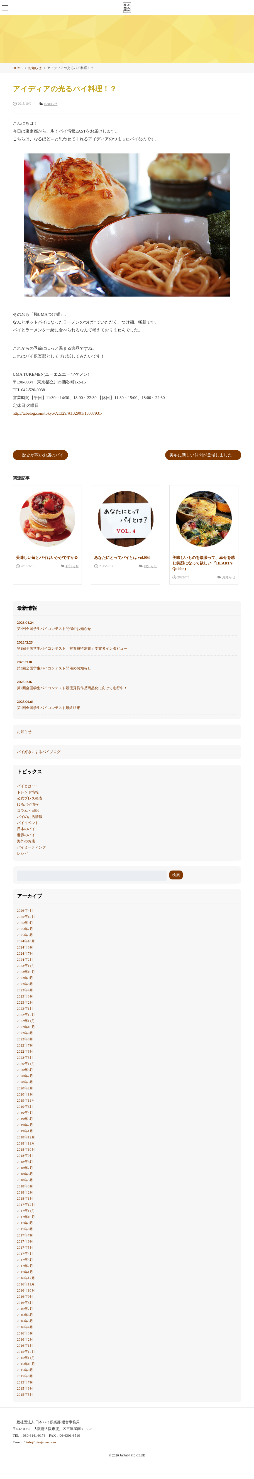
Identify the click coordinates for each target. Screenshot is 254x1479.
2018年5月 (25, 1180)
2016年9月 (25, 1296)
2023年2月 (25, 1002)
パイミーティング (31, 847)
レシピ (22, 853)
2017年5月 (25, 1247)
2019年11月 (26, 1100)
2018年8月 (25, 1162)
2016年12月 (26, 1278)
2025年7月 (25, 929)
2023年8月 (25, 984)
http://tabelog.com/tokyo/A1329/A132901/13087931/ (57, 413)
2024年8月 (25, 947)
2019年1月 (25, 1131)
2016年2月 (25, 1339)
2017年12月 (26, 1204)
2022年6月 (25, 1051)
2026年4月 (25, 910)
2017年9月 (25, 1223)
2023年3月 (25, 996)
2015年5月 (25, 1394)
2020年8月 (25, 1070)
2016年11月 (26, 1284)
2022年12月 (26, 1015)
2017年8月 (25, 1229)
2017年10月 (26, 1217)
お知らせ (72, 566)
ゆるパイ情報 (28, 804)
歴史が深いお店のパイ (43, 455)
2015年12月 (26, 1352)
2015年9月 (25, 1370)
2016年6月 (25, 1315)
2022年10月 (26, 1027)
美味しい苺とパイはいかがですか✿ (47, 558)
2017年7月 (25, 1235)
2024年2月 (25, 959)
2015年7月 (25, 1382)
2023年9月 (25, 978)
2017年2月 (25, 1266)
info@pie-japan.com (41, 1442)
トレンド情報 (28, 792)
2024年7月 (25, 953)
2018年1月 (25, 1198)
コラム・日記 (28, 810)
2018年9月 (25, 1155)
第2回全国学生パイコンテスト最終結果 (127, 704)
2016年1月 (25, 1345)
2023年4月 (25, 990)
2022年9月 (25, 1033)
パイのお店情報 (29, 817)
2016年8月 (25, 1302)
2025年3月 (25, 935)
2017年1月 (25, 1272)
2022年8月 (25, 1039)
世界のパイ (26, 835)
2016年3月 (25, 1333)
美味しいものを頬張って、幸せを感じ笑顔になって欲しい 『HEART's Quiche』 (203, 563)
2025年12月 (26, 917)
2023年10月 (26, 972)
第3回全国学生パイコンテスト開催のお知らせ (127, 625)
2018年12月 (26, 1137)
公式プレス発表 (29, 798)
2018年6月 (25, 1174)
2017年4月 (25, 1253)
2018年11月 (26, 1143)
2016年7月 (25, 1309)
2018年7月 (25, 1168)
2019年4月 (25, 1113)
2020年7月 (25, 1076)
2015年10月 (26, 1364)
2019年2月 (25, 1125)
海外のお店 (26, 841)
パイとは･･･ (27, 786)
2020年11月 (26, 1064)
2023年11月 (26, 966)
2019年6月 (25, 1106)
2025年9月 (25, 923)
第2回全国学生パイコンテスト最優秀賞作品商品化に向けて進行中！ (127, 684)
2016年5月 (25, 1321)
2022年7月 (25, 1045)
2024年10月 (26, 941)
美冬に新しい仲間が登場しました (200, 455)
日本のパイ (26, 829)
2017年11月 (26, 1211)
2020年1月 (25, 1094)
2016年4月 (25, 1327)
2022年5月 (25, 1057)
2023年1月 (25, 1008)
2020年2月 (25, 1088)
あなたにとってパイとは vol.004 (122, 558)
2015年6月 (25, 1388)
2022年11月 (26, 1021)
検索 (176, 875)
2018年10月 (26, 1149)
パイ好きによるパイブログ (38, 752)
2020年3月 (25, 1082)
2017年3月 (25, 1260)
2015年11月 (26, 1358)
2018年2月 (25, 1192)
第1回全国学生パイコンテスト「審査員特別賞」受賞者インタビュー (127, 645)
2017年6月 (25, 1241)
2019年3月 (25, 1119)
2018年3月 (25, 1186)
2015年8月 (25, 1376)
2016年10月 (26, 1290)
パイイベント (28, 823)
